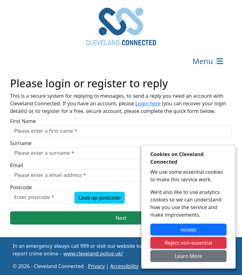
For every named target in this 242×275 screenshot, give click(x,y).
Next (120, 217)
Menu (208, 61)
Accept (188, 229)
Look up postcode (99, 197)
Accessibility (124, 266)
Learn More (188, 256)
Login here (147, 103)
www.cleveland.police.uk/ (93, 253)
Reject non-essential (188, 242)
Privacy (96, 266)
